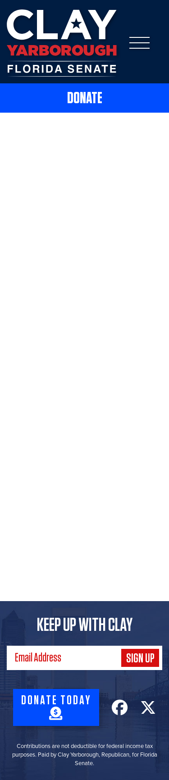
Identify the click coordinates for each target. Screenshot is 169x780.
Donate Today (56, 707)
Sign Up (140, 658)
